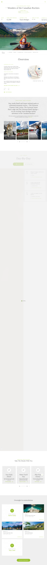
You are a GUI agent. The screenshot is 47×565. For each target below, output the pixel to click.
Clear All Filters (2, 338)
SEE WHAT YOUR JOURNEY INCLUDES (11, 85)
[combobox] (10, 335)
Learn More (6, 447)
